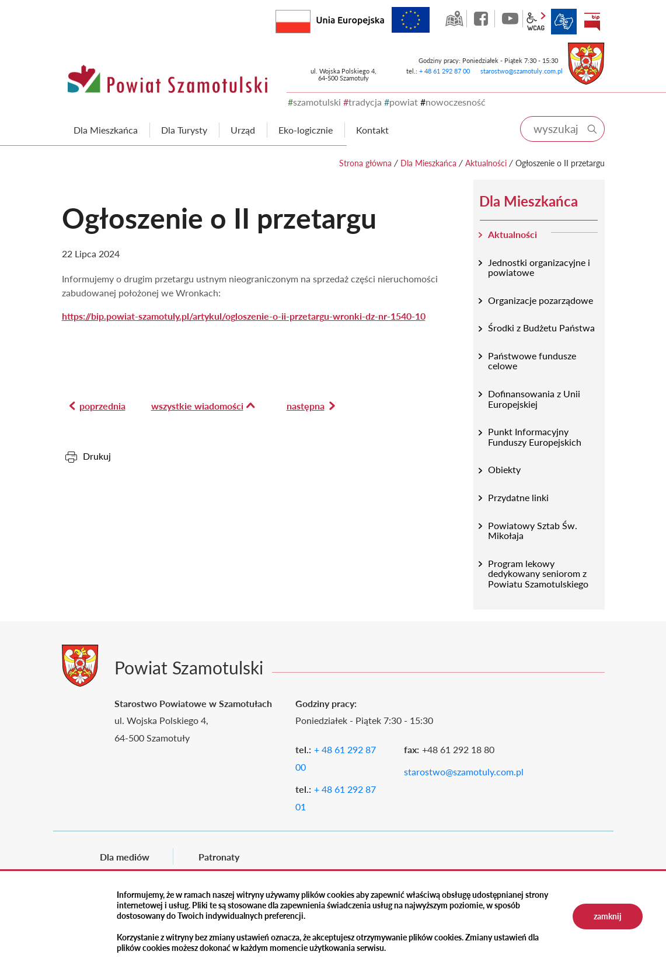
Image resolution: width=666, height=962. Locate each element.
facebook (482, 19)
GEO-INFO (454, 19)
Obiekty (504, 469)
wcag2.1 (536, 21)
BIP (592, 21)
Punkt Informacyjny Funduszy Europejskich (534, 436)
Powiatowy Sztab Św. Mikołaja (532, 530)
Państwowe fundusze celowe (532, 361)
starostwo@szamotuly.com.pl (521, 71)
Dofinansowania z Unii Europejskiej (534, 399)
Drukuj (97, 455)
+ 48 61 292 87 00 (444, 71)
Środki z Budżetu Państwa (541, 327)
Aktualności (486, 163)
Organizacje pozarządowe (540, 300)
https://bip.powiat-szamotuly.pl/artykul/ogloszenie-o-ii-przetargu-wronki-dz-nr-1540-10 (244, 315)
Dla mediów (124, 856)
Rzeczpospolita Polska (310, 19)
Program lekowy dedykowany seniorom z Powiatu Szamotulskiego (538, 573)
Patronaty (218, 856)
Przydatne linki (518, 497)
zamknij (608, 916)
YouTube (510, 19)
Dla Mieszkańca (428, 163)
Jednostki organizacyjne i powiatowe (539, 267)
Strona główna (365, 163)
